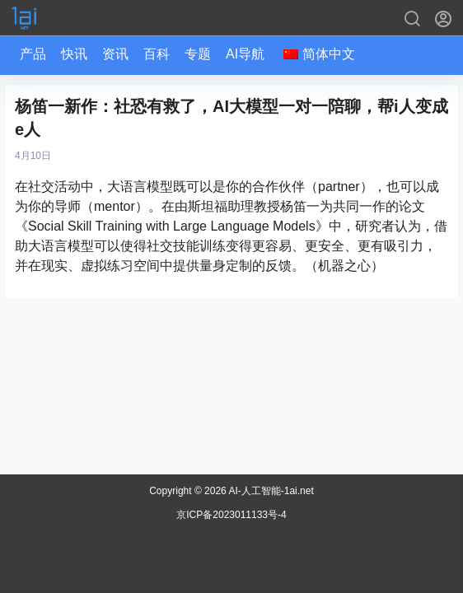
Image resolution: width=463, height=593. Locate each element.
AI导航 (245, 54)
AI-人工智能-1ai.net (270, 491)
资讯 (115, 54)
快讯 (74, 54)
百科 (156, 54)
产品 (33, 54)
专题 (198, 54)
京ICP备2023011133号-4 (231, 515)
